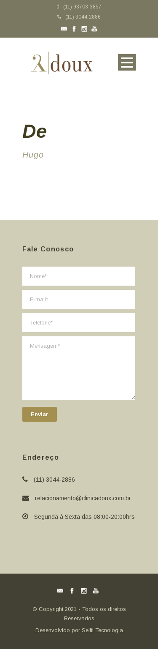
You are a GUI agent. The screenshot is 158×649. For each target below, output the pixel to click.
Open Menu (127, 62)
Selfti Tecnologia (102, 630)
